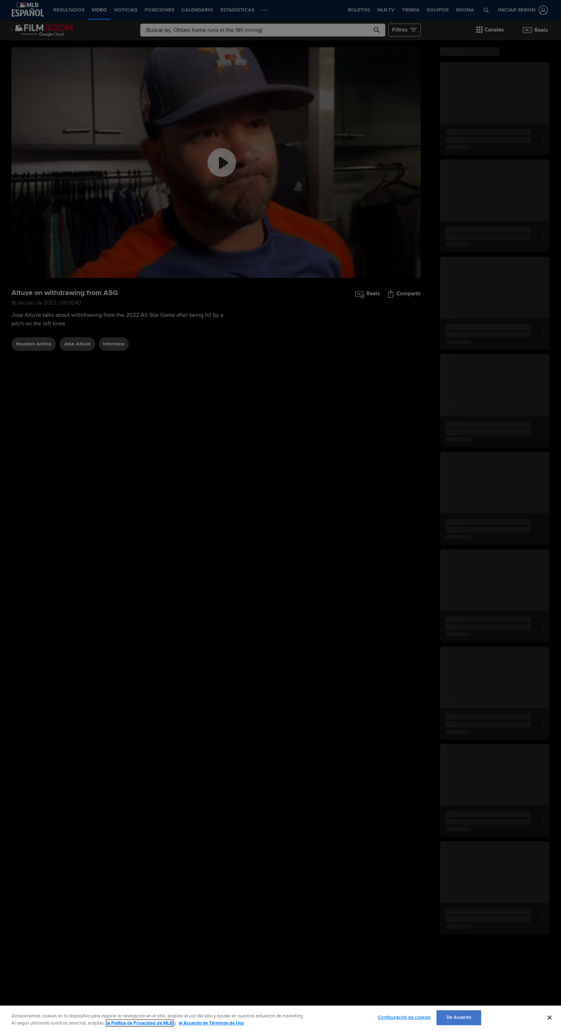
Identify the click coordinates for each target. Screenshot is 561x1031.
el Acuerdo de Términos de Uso (211, 1023)
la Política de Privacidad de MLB (140, 1023)
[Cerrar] (549, 1017)
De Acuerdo (459, 1017)
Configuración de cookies (404, 1017)
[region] (280, 1018)
